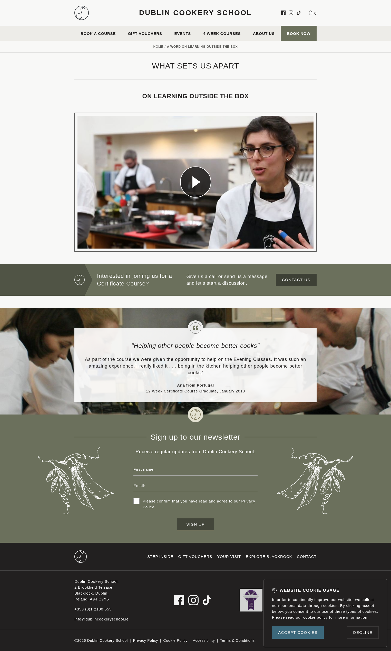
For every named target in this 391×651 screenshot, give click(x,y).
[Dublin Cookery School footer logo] (80, 556)
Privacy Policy (145, 640)
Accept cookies (298, 632)
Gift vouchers (145, 33)
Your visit (229, 556)
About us (264, 33)
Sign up (195, 524)
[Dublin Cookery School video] (195, 182)
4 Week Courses (222, 33)
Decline (363, 632)
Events (182, 33)
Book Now (298, 33)
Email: (139, 486)
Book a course (98, 33)
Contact (307, 556)
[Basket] (313, 12)
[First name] (195, 469)
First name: (144, 469)
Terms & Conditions (237, 640)
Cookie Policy (175, 640)
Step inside (160, 556)
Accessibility (204, 640)
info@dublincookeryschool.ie (101, 619)
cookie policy (315, 617)
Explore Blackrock (269, 556)
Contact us (296, 280)
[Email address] (195, 486)
